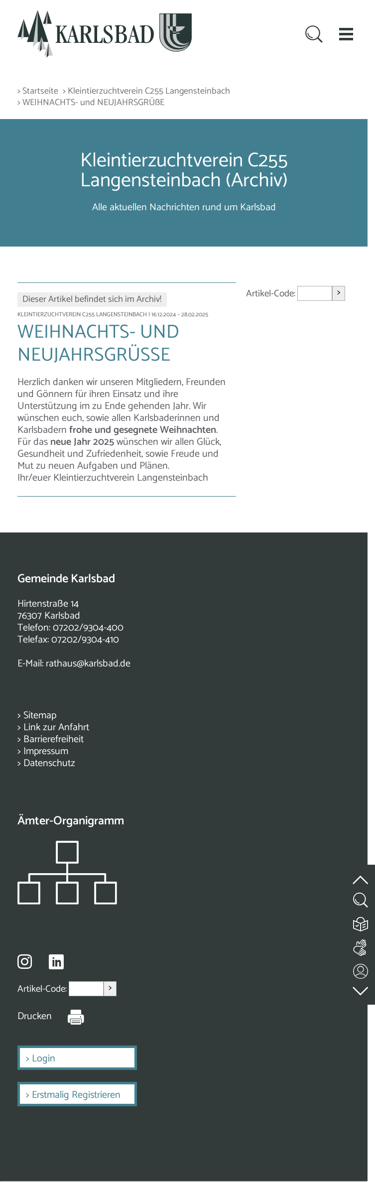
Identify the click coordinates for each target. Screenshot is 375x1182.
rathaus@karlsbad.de (88, 664)
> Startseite (37, 91)
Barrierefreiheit (53, 739)
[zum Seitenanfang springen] (361, 874)
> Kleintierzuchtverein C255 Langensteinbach (146, 91)
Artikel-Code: (271, 293)
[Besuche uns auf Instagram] (24, 961)
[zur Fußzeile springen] (361, 988)
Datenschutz (49, 763)
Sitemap (39, 715)
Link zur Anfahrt (56, 727)
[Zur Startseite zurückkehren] (104, 15)
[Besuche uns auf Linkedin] (56, 962)
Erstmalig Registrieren (76, 1095)
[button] (346, 33)
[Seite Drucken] (68, 1017)
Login (43, 1059)
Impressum (45, 751)
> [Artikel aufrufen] (338, 293)
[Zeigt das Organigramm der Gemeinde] (67, 902)
